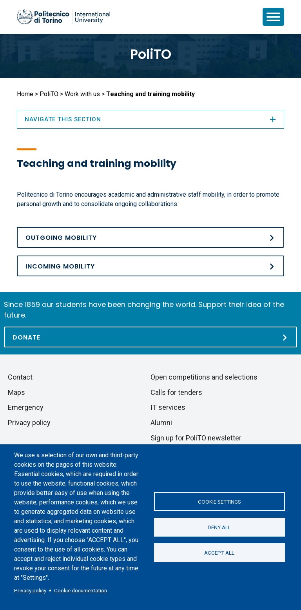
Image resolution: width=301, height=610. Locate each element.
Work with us (82, 94)
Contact (20, 377)
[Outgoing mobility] (150, 237)
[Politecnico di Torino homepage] (63, 16)
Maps (16, 392)
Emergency (26, 407)
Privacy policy (30, 590)
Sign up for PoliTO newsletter (195, 438)
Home (25, 94)
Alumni (161, 422)
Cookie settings (219, 502)
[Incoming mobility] (150, 266)
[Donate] (150, 337)
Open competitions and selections (203, 377)
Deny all (219, 527)
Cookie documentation (80, 590)
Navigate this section (150, 119)
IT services (167, 407)
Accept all (219, 553)
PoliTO (150, 54)
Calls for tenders (176, 392)
